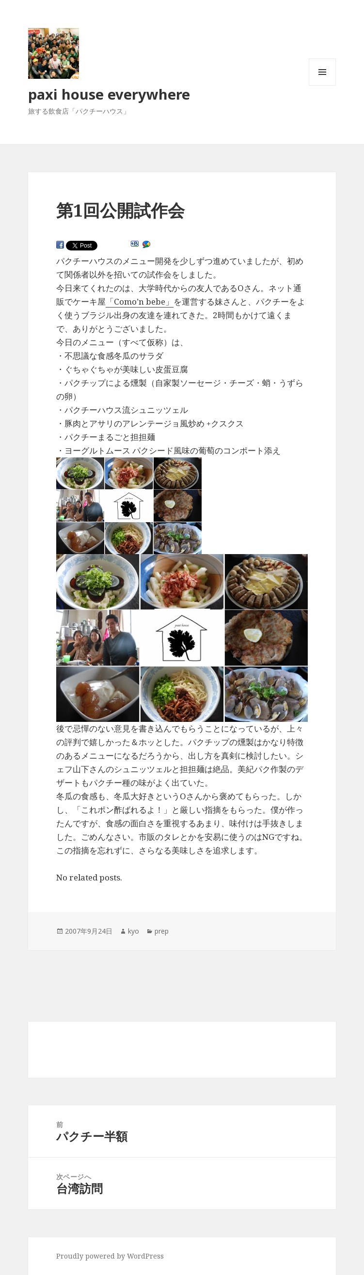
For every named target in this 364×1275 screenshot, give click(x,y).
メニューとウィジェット (322, 85)
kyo (133, 931)
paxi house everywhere (109, 94)
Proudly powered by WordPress (110, 1255)
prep (162, 931)
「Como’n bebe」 (140, 301)
